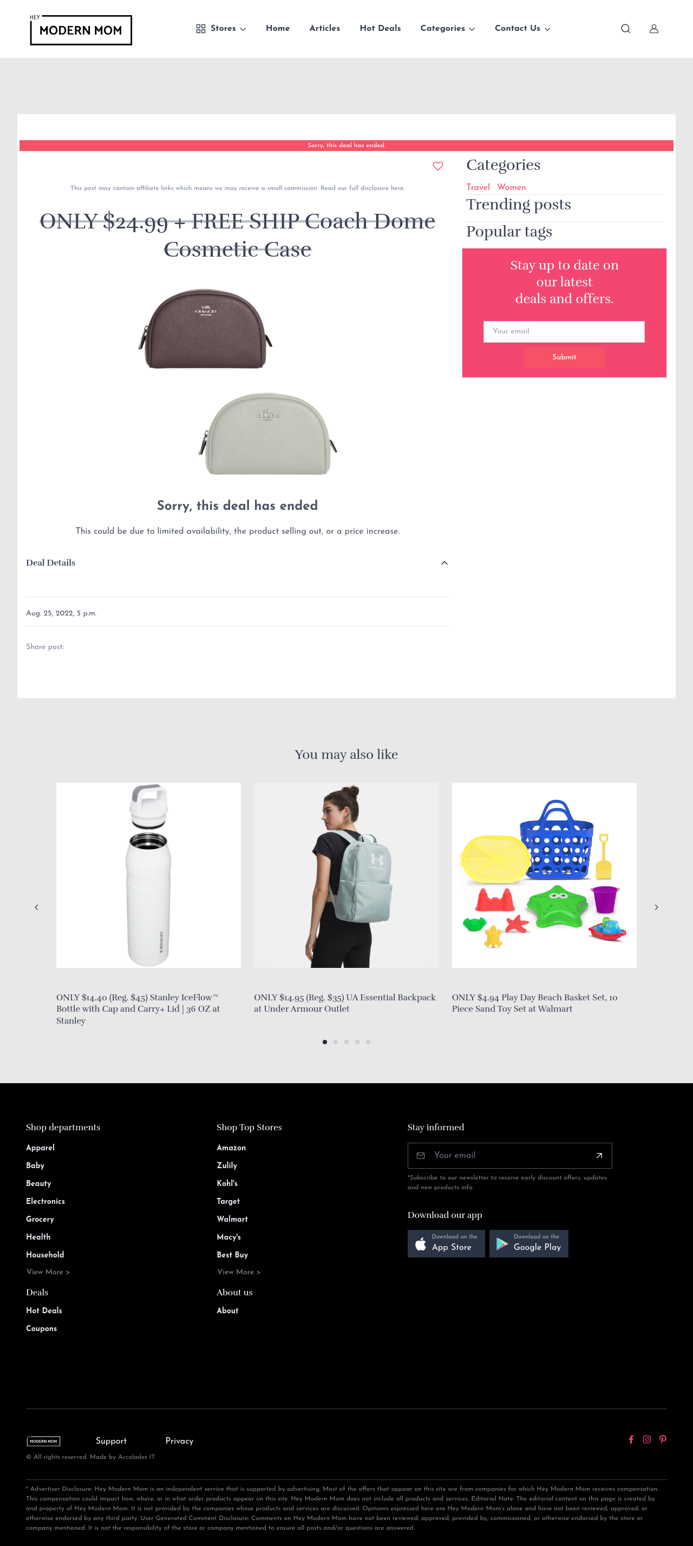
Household (45, 1256)
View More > (48, 1272)
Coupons (41, 1329)
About (227, 1311)
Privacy (180, 1441)
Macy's (229, 1238)
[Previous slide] (37, 907)
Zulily (227, 1166)
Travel (478, 188)
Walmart (232, 1220)
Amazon (231, 1148)
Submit (564, 357)
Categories (443, 28)
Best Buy (232, 1256)
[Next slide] (656, 907)
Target (228, 1202)
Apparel (40, 1148)
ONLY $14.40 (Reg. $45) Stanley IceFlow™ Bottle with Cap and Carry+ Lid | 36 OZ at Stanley (138, 1009)
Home (278, 28)
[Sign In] (654, 29)
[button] (325, 1042)
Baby (35, 1166)
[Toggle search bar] (626, 29)
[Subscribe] (599, 1156)
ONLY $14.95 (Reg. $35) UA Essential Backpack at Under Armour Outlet (345, 1003)
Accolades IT (136, 1457)
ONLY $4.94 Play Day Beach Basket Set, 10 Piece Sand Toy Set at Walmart (535, 1003)
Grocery (40, 1220)
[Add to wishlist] (438, 166)
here (396, 188)
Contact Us (517, 28)
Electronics (45, 1202)
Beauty (38, 1184)
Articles (325, 28)
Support (111, 1441)
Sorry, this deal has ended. (346, 145)
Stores (215, 28)
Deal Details (50, 563)
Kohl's (227, 1184)
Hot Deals (380, 28)
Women (511, 188)
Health (38, 1238)
